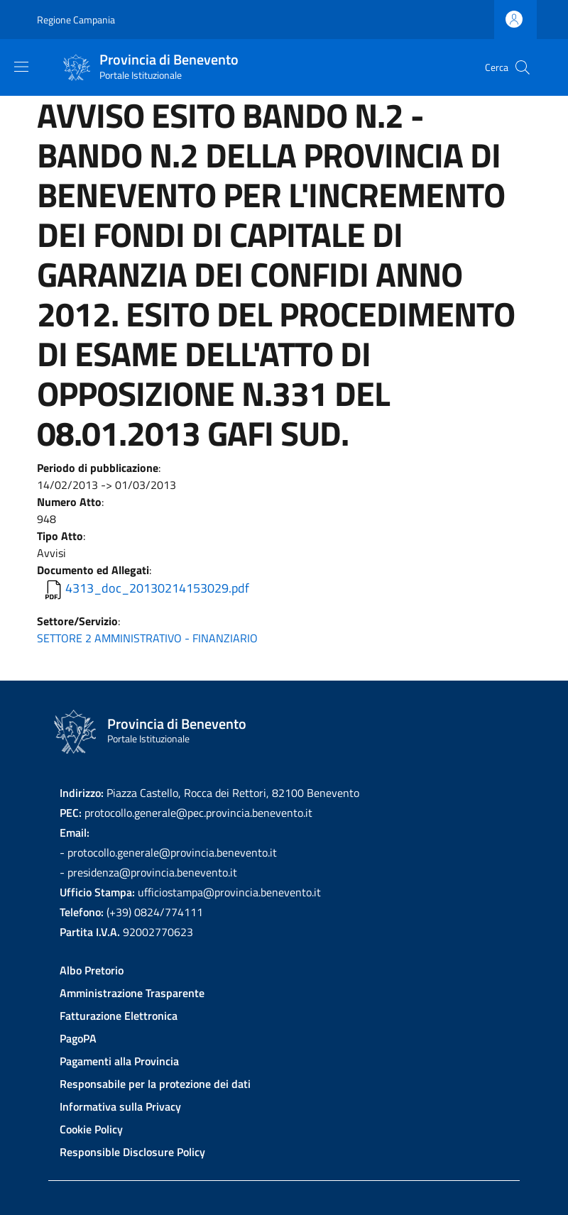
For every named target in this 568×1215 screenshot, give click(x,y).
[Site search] (522, 67)
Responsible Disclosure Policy (132, 1151)
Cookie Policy (91, 1129)
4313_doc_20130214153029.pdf (157, 588)
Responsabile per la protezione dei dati (155, 1083)
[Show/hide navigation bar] (21, 66)
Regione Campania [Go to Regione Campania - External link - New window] (76, 19)
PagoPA (78, 1038)
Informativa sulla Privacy (120, 1106)
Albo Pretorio (92, 970)
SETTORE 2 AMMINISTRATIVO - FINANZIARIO (147, 638)
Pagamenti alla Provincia (119, 1061)
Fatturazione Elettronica (119, 1015)
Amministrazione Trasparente (132, 992)
